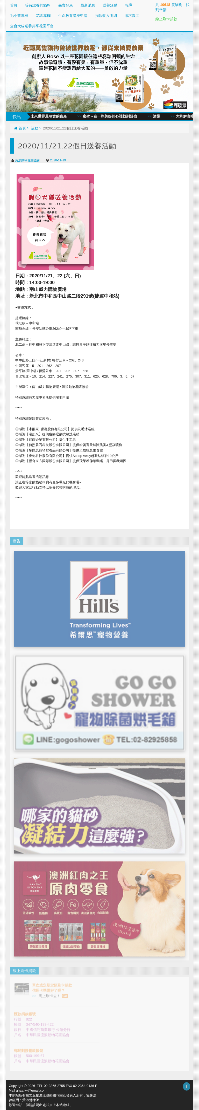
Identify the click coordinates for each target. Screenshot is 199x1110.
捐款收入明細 (106, 15)
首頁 (13, 5)
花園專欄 (43, 15)
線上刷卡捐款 (166, 19)
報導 (128, 5)
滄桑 (160, 116)
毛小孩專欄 (19, 15)
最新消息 (88, 5)
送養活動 (110, 5)
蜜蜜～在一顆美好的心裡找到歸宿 (113, 116)
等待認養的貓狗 (38, 5)
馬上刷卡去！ (53, 992)
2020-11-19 (56, 160)
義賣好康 (65, 5)
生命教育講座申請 (72, 15)
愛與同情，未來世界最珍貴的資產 (43, 116)
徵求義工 (132, 15)
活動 (36, 128)
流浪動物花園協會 (25, 160)
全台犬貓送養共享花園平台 (32, 26)
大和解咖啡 (188, 116)
